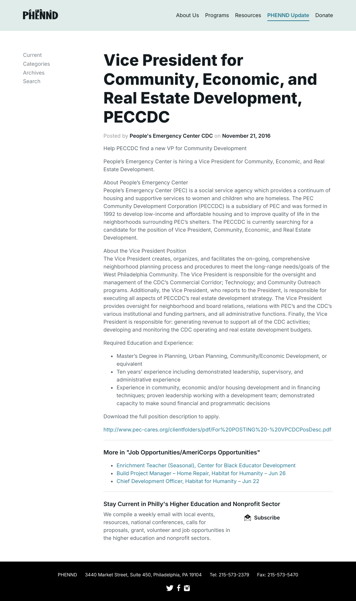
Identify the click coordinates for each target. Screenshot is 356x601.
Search (31, 81)
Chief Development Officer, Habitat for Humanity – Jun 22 (188, 481)
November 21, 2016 (246, 135)
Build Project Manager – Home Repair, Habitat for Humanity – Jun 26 (201, 473)
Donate (324, 15)
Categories (36, 63)
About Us (187, 15)
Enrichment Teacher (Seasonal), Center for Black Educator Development (206, 465)
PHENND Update (288, 15)
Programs (217, 15)
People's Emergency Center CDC (171, 135)
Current (32, 55)
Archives (34, 72)
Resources (248, 15)
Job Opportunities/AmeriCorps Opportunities (192, 452)
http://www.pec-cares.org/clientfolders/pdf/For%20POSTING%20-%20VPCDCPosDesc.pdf (217, 429)
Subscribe (262, 517)
